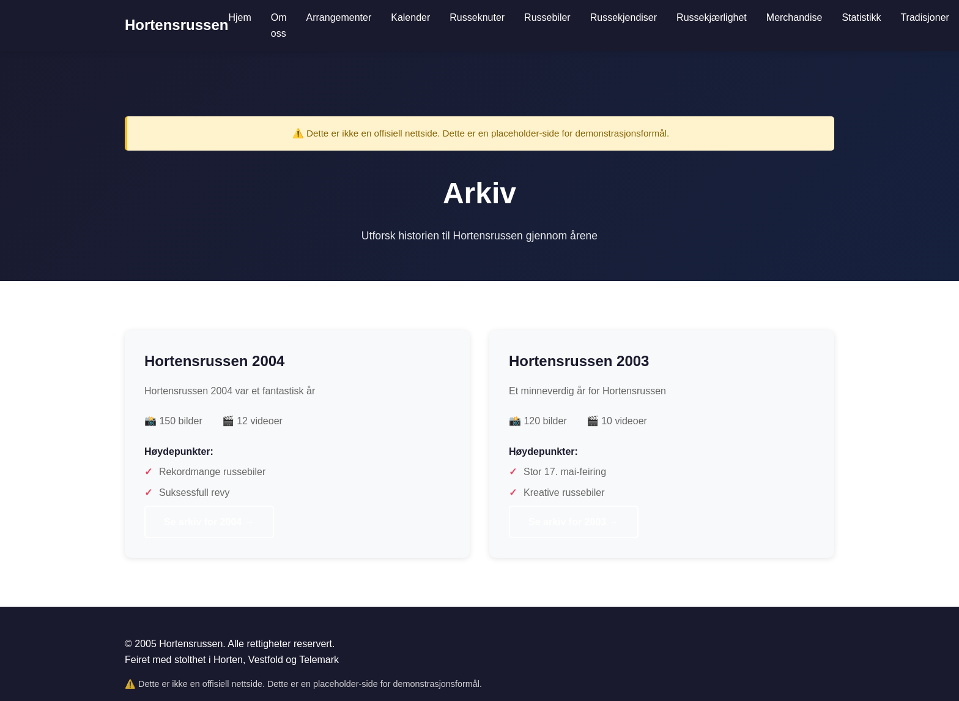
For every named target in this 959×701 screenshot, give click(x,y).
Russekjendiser (623, 17)
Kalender (410, 17)
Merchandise (794, 17)
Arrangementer (339, 17)
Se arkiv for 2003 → (573, 522)
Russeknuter (477, 17)
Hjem (239, 17)
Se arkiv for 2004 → (209, 522)
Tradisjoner (924, 17)
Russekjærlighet (711, 17)
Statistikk (861, 17)
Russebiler (547, 17)
